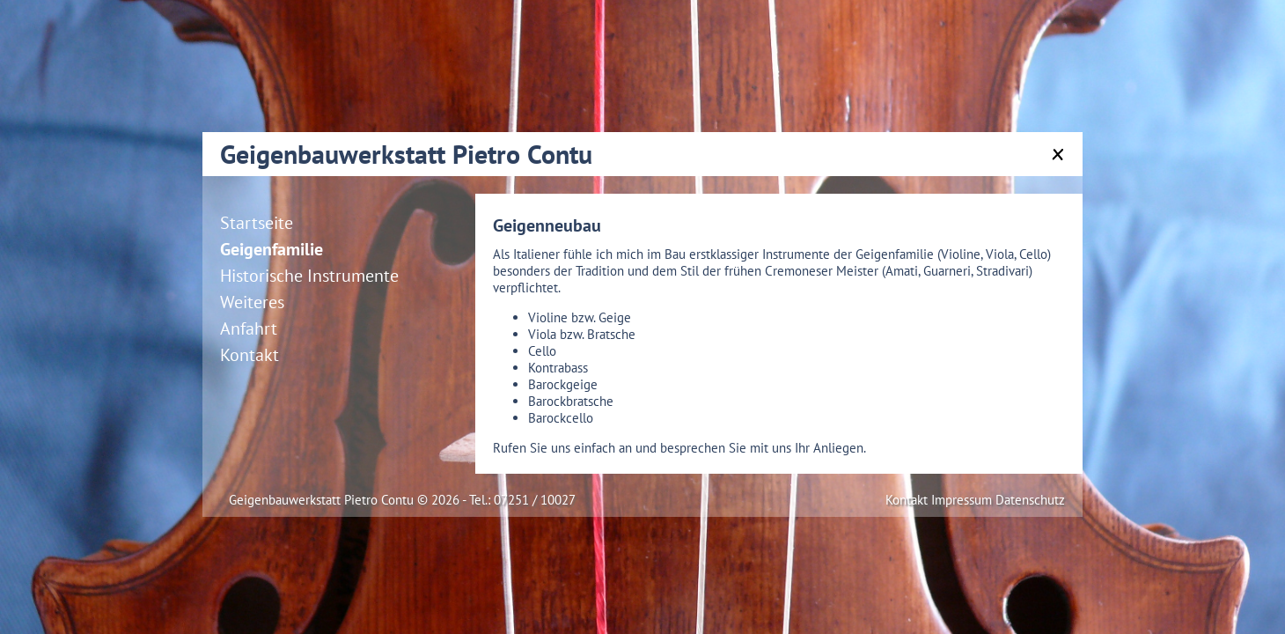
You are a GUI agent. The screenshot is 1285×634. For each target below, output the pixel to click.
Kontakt (249, 354)
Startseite (256, 222)
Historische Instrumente (309, 275)
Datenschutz (1030, 499)
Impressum (963, 499)
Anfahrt (248, 328)
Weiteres (252, 302)
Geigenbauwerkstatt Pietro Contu (406, 153)
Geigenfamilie (271, 249)
